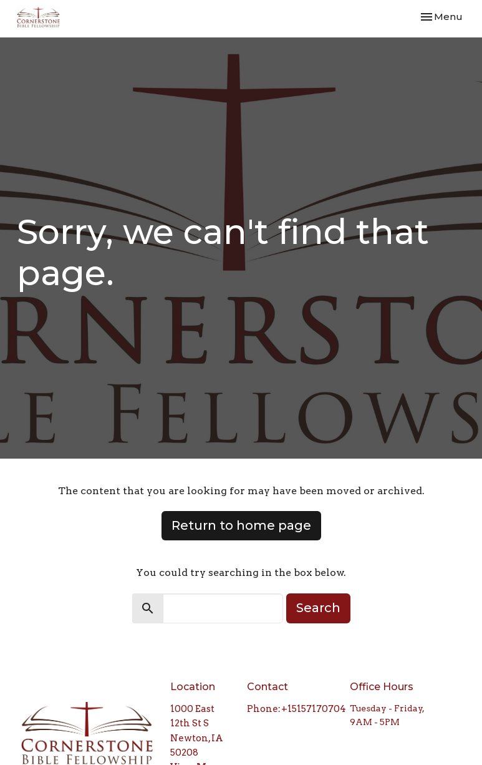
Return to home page (241, 525)
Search (318, 607)
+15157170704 (313, 708)
